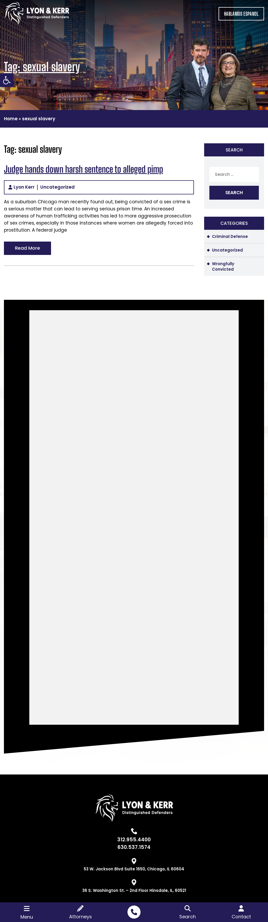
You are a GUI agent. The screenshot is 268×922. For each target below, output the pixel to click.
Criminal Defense (230, 236)
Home (11, 119)
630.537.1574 (134, 847)
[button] (7, 80)
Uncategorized (57, 187)
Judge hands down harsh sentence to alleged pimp (83, 169)
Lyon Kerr (24, 187)
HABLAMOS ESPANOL (241, 14)
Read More (27, 248)
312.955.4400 (134, 839)
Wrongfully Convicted (223, 266)
